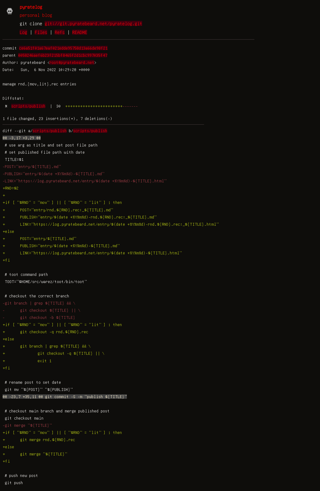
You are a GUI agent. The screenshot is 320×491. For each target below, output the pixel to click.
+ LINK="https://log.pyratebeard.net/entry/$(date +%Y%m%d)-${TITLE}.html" (92, 253)
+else (8, 231)
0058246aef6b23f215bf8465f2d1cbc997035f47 (62, 55)
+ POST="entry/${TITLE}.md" (39, 238)
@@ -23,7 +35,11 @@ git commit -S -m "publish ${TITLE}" (64, 396)
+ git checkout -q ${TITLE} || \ (53, 353)
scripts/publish (28, 106)
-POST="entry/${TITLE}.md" (31, 166)
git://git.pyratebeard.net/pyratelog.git (93, 23)
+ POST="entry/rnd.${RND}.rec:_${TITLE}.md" (57, 210)
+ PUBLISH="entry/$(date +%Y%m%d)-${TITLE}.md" (61, 245)
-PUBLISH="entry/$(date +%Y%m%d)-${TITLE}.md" (53, 173)
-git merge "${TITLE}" (27, 425)
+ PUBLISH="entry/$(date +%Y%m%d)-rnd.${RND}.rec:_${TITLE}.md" (79, 217)
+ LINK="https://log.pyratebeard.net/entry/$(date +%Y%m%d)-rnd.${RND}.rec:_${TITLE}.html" (110, 224)
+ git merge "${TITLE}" (34, 454)
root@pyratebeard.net (71, 62)
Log (23, 32)
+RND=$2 (10, 188)
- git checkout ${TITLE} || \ (41, 310)
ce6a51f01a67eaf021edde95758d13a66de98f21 (63, 48)
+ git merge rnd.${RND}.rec (38, 439)
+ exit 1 (26, 361)
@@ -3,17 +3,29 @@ (21, 138)
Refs (60, 32)
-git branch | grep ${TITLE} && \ (38, 303)
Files (41, 32)
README (79, 32)
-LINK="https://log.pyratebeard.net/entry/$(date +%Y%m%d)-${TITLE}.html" (84, 181)
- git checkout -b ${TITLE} (38, 317)
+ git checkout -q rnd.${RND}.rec (45, 332)
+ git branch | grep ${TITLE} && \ (46, 346)
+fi (6, 260)
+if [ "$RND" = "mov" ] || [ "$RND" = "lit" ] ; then (62, 202)
